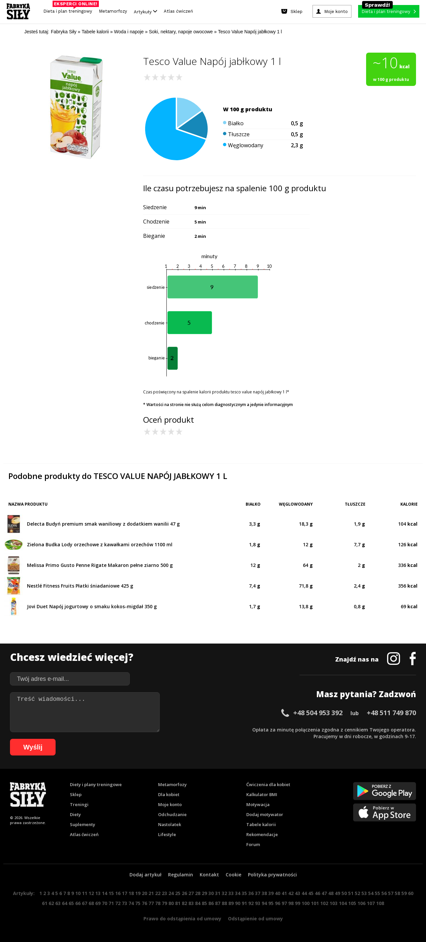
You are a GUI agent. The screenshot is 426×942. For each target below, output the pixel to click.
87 (217, 903)
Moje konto (170, 804)
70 (104, 903)
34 (237, 893)
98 (291, 903)
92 (251, 903)
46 (317, 893)
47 (324, 893)
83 (191, 903)
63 (58, 903)
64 (64, 903)
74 (131, 903)
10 (78, 893)
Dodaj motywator (264, 814)
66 (78, 903)
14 (104, 893)
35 (244, 893)
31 (217, 893)
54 (370, 893)
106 (361, 903)
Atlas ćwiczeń (178, 11)
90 (237, 903)
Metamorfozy (113, 11)
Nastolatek (169, 824)
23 (164, 893)
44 (304, 893)
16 (117, 893)
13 (98, 893)
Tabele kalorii (261, 824)
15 (111, 893)
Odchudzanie (172, 814)
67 (84, 903)
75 (137, 903)
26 (184, 893)
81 (177, 903)
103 (333, 903)
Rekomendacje (262, 834)
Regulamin (180, 874)
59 (404, 893)
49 (337, 893)
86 (211, 903)
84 (197, 903)
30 (211, 893)
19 (137, 893)
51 (350, 893)
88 (224, 903)
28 (197, 893)
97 (284, 903)
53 (364, 893)
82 (184, 903)
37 (257, 893)
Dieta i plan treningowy (69, 9)
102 (324, 903)
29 (204, 893)
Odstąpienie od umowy (255, 918)
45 (311, 893)
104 (343, 903)
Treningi (79, 804)
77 (151, 903)
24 (171, 893)
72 (117, 903)
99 (297, 903)
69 (98, 903)
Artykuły (145, 11)
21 (151, 893)
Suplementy (82, 824)
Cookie (233, 874)
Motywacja (258, 804)
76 (144, 903)
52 (357, 893)
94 (264, 903)
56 (384, 893)
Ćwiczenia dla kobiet (268, 784)
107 (371, 903)
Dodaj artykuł (145, 874)
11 (84, 893)
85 (204, 903)
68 (91, 903)
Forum (253, 844)
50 (344, 893)
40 (277, 893)
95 (271, 903)
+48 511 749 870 (391, 712)
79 (164, 903)
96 (277, 903)
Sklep (76, 794)
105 (352, 903)
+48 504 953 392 (317, 712)
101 (315, 903)
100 (306, 903)
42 (291, 893)
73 (124, 903)
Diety (75, 814)
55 (377, 893)
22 (157, 893)
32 (224, 893)
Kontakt (209, 874)
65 (71, 903)
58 (397, 893)
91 (244, 903)
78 (157, 903)
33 (231, 893)
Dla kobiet (168, 794)
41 (284, 893)
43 (297, 893)
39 (271, 893)
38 (264, 893)
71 (111, 903)
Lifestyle (167, 834)
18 (131, 893)
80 (171, 903)
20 (144, 893)
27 (191, 893)
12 (91, 893)
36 (251, 893)
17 (124, 893)
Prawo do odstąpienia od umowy (182, 918)
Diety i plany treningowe (96, 784)
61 (44, 903)
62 (51, 903)
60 (410, 893)
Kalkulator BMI (261, 794)
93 (257, 903)
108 (380, 903)
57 (390, 893)
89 (231, 903)
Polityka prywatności (272, 874)
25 (177, 893)
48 (330, 893)
